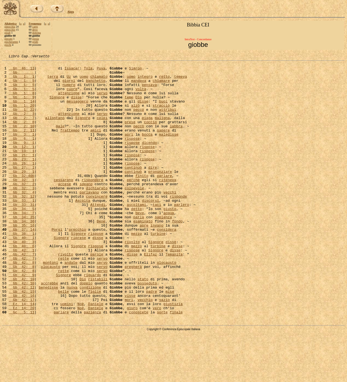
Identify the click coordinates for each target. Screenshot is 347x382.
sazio (164, 348)
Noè (80, 353)
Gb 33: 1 (21, 229)
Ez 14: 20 (21, 358)
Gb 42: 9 (21, 318)
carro (35, 26)
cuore (72, 95)
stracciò (161, 115)
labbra (176, 140)
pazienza (92, 363)
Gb (21, 75)
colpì (102, 130)
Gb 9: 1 (21, 159)
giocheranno (11, 41)
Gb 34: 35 (21, 249)
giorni (68, 85)
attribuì (167, 120)
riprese (78, 273)
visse (130, 343)
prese (130, 135)
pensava (149, 90)
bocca (147, 149)
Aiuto (70, 11)
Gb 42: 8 (21, 303)
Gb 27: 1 (21, 189)
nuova (72, 333)
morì (129, 348)
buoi (163, 110)
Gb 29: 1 (21, 194)
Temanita (174, 293)
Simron (135, 70)
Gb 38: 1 (21, 269)
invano (156, 259)
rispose (132, 154)
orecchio (77, 264)
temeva (180, 80)
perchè (133, 204)
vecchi (169, 219)
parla (138, 249)
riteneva (167, 204)
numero (68, 90)
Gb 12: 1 (21, 164)
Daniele (95, 353)
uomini (66, 353)
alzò (135, 115)
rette (63, 298)
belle (63, 338)
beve (139, 244)
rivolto (132, 278)
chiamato (98, 80)
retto (164, 80)
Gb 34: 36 (21, 254)
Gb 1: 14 (21, 110)
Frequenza (35, 23)
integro (145, 80)
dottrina (36, 32)
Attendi (97, 234)
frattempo (70, 144)
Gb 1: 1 (21, 80)
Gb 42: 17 (21, 348)
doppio (86, 328)
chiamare (161, 85)
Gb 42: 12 (21, 333)
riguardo (92, 318)
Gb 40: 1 (21, 273)
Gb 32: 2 (21, 209)
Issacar (72, 70)
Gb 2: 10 (21, 140)
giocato (8, 38)
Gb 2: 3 (21, 125)
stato (142, 323)
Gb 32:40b (21, 199)
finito (141, 199)
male (60, 140)
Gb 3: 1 (21, 149)
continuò (133, 189)
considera (166, 264)
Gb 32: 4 (21, 219)
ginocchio (9, 29)
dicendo (149, 159)
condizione (90, 333)
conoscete (138, 363)
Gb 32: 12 (21, 224)
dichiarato (96, 214)
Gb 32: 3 (21, 214)
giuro (132, 358)
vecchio (145, 348)
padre (151, 338)
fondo (177, 254)
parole (96, 293)
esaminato (143, 254)
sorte (162, 363)
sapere (163, 144)
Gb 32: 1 (21, 204)
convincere (96, 224)
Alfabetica (10, 23)
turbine (158, 269)
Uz (69, 80)
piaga (147, 130)
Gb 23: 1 (21, 179)
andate (70, 303)
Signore (57, 105)
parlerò (181, 234)
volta (140, 95)
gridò (35, 41)
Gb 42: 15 (21, 338)
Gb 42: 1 (21, 288)
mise (170, 338)
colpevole (134, 214)
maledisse (168, 149)
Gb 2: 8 (21, 135)
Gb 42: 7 (21, 293)
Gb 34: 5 (21, 239)
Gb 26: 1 (21, 184)
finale (176, 363)
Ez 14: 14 (21, 353)
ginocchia (9, 26)
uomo (84, 80)
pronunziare (160, 194)
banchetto (95, 85)
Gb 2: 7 (21, 130)
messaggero (77, 110)
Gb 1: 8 (21, 100)
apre (144, 259)
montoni (50, 303)
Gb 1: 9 (21, 105)
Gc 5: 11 (21, 363)
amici (95, 144)
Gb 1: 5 (21, 85)
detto (136, 239)
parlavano (89, 219)
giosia (35, 38)
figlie (94, 338)
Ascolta (82, 229)
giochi (7, 44)
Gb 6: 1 (21, 154)
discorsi (150, 229)
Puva (101, 70)
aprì (129, 149)
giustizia (173, 353)
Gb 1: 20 (21, 115)
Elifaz (150, 293)
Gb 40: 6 (21, 283)
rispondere (92, 204)
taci (157, 234)
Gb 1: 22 (21, 120)
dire (152, 189)
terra (52, 80)
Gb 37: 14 (21, 264)
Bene (101, 254)
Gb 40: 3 (21, 278)
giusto (169, 239)
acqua (168, 244)
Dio (138, 105)
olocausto (166, 303)
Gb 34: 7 (21, 244)
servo (102, 100)
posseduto (147, 328)
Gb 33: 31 (21, 234)
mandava (138, 85)
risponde (178, 224)
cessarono (63, 204)
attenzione (69, 100)
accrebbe (49, 328)
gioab (7, 32)
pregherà (133, 308)
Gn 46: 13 (21, 70)
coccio (150, 135)
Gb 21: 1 (21, 174)
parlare (164, 199)
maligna (162, 130)
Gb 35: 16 (21, 259)
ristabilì (97, 323)
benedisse (48, 333)
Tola (88, 70)
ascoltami (136, 234)
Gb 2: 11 (21, 144)
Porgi (56, 264)
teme (129, 105)
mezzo (136, 269)
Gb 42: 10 (21, 323)
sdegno (86, 209)
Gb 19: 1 (21, 169)
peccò (138, 120)
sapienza (163, 249)
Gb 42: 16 (21, 343)
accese (64, 209)
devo (34, 29)
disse (76, 105)
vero (157, 358)
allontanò (54, 130)
